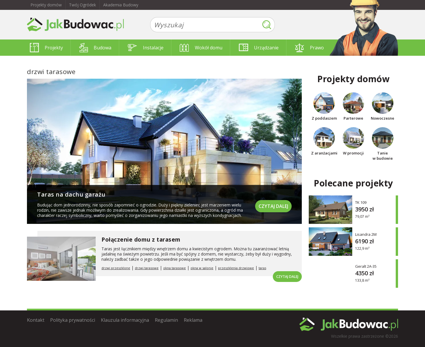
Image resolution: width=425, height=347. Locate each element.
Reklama (193, 320)
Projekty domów (46, 5)
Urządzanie (259, 47)
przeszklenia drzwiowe (236, 268)
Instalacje (146, 47)
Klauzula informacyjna (125, 320)
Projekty (46, 47)
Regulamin (166, 320)
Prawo (309, 47)
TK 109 (360, 202)
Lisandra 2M (366, 234)
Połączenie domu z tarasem (141, 239)
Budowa (95, 47)
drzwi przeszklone (115, 268)
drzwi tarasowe (147, 268)
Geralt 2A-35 (366, 266)
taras (262, 268)
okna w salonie (201, 268)
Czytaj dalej (273, 206)
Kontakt (35, 320)
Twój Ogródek (82, 5)
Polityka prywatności (72, 320)
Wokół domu (201, 47)
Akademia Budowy (120, 5)
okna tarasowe (174, 268)
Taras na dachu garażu (71, 194)
